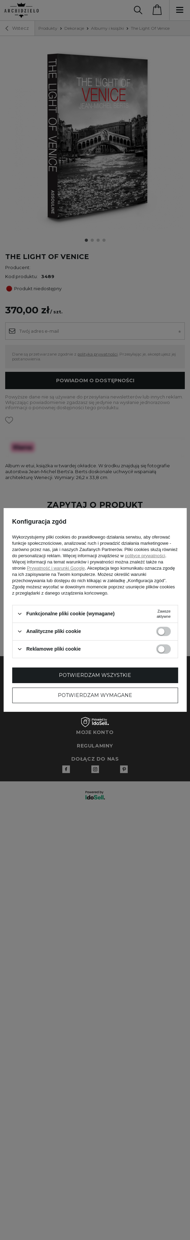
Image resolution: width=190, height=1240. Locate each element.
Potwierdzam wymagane (95, 695)
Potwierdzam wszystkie (95, 675)
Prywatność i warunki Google (56, 567)
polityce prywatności (145, 555)
